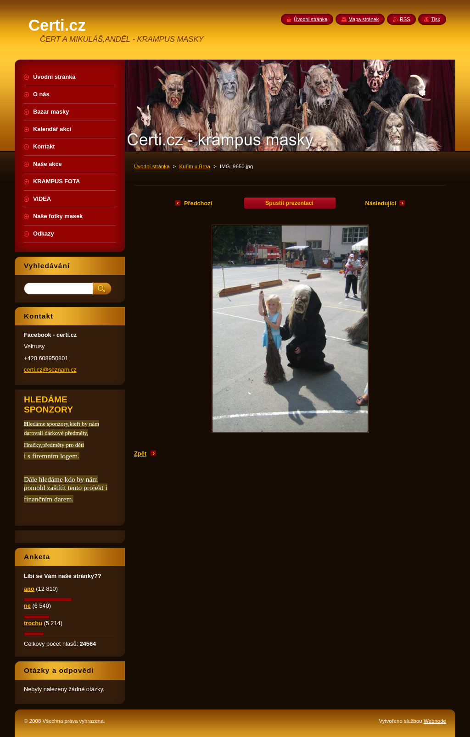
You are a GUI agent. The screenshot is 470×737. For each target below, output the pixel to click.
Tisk (435, 19)
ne (27, 605)
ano (29, 588)
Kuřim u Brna (194, 166)
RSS (405, 19)
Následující (380, 203)
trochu (33, 623)
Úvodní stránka (151, 166)
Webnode (435, 721)
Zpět (140, 453)
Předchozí (198, 203)
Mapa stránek (363, 19)
